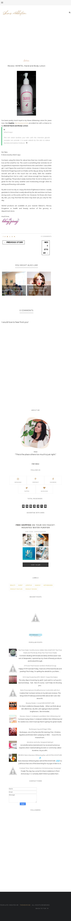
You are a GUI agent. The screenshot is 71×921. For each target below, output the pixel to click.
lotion (26, 61)
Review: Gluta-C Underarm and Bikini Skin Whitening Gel (40, 716)
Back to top (42, 908)
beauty (12, 585)
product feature (16, 589)
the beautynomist (21, 123)
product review (31, 589)
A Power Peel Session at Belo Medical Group (40, 666)
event (20, 585)
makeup (37, 585)
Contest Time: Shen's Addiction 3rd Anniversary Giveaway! (40, 768)
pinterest (35, 480)
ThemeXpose (25, 905)
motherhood (48, 585)
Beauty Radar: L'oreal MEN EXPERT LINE (40, 703)
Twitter (26, 489)
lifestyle (29, 585)
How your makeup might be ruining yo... (38, 290)
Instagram (18, 480)
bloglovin (44, 489)
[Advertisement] (36, 41)
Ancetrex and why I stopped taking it (40, 742)
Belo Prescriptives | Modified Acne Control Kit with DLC (40, 690)
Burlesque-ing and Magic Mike (40, 729)
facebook (53, 480)
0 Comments (46, 236)
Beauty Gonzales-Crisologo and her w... (13, 290)
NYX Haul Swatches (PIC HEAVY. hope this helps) (40, 677)
